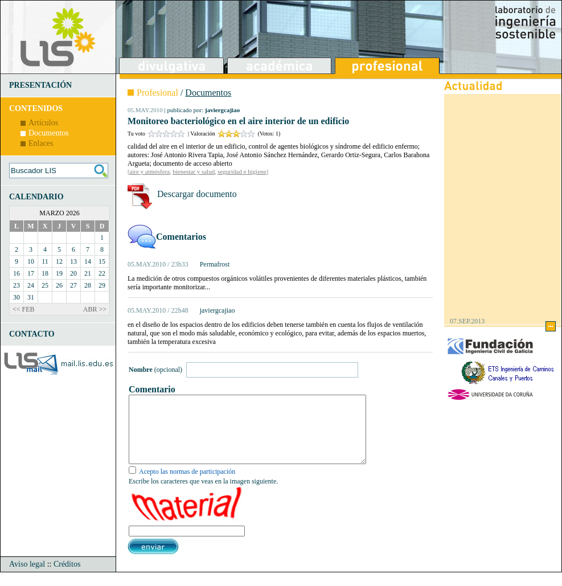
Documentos (48, 133)
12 (59, 261)
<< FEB (24, 309)
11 (45, 261)
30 (16, 297)
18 (45, 273)
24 (30, 285)
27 (73, 285)
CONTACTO (32, 334)
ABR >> (94, 309)
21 (87, 273)
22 (102, 273)
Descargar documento (197, 194)
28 (87, 285)
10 (30, 261)
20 (73, 273)
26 (59, 285)
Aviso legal (27, 577)
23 (16, 285)
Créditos (67, 577)
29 (102, 285)
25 (45, 285)
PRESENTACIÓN (40, 85)
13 (73, 261)
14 (87, 261)
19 (59, 273)
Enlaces (41, 143)
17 (30, 273)
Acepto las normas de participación (187, 485)
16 (16, 273)
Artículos (43, 122)
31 (30, 297)
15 (102, 261)
